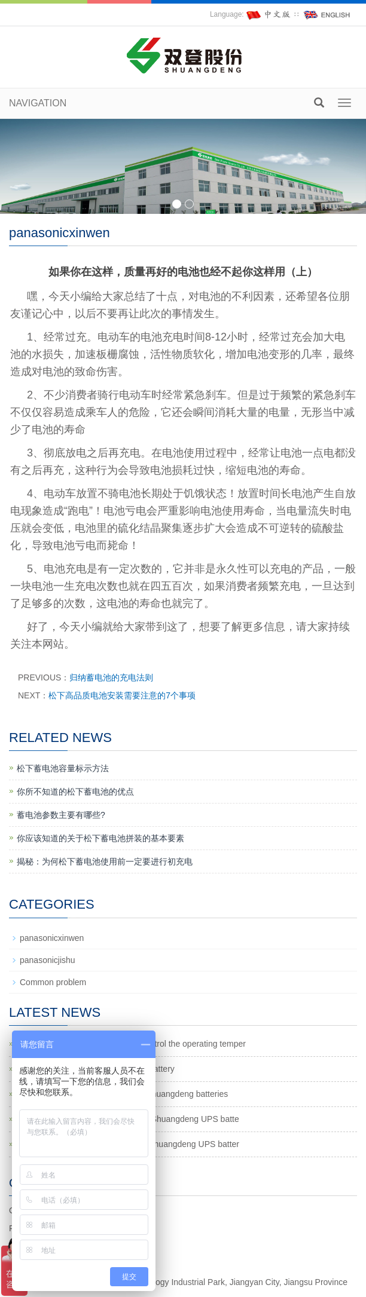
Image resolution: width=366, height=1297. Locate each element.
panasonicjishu (47, 960)
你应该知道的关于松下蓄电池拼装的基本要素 (100, 838)
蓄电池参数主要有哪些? (61, 815)
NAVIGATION (37, 103)
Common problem (53, 982)
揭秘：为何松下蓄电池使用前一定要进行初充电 (105, 861)
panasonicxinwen (52, 938)
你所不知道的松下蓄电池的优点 (75, 791)
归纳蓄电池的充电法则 (111, 677)
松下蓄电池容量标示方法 (63, 768)
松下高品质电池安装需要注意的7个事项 (122, 695)
